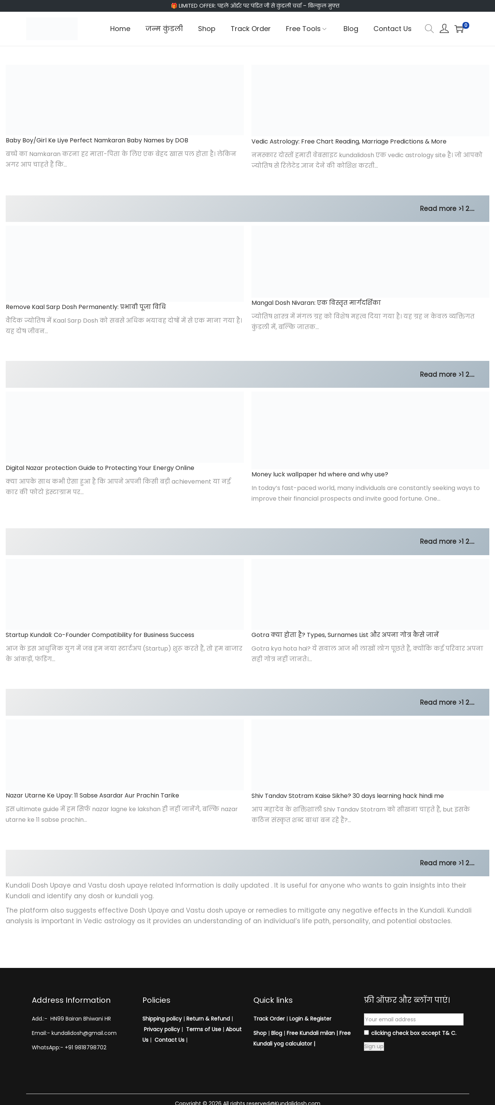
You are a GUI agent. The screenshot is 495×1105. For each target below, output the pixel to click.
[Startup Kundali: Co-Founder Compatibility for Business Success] (125, 594)
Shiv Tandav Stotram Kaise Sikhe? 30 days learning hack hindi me (347, 795)
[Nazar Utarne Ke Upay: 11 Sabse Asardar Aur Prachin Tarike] (125, 754)
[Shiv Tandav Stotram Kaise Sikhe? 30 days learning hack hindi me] (370, 755)
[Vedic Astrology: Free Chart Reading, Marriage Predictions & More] (370, 100)
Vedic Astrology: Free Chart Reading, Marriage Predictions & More (349, 141)
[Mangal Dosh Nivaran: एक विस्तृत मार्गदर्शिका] (370, 261)
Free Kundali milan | (312, 1033)
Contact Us (169, 1040)
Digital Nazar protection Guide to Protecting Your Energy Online (100, 468)
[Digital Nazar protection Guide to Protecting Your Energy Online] (125, 427)
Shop (260, 1033)
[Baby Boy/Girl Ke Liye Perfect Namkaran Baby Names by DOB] (125, 100)
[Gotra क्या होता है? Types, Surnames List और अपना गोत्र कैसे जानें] (370, 594)
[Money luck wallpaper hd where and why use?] (370, 430)
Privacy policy (162, 1029)
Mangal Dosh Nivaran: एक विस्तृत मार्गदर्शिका (316, 302)
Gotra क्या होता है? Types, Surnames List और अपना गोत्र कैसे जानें (345, 635)
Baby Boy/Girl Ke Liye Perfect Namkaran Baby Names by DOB (97, 140)
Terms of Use (203, 1029)
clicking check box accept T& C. (410, 1033)
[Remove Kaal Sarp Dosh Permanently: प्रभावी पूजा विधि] (125, 264)
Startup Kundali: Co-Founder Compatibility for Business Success (100, 635)
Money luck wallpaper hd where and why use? (319, 474)
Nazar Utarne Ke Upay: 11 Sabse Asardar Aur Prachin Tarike (92, 795)
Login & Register (309, 1018)
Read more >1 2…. (447, 208)
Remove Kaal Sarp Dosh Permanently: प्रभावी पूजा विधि (86, 307)
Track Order (269, 1018)
